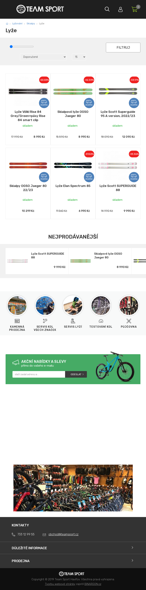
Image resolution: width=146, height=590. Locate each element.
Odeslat (76, 374)
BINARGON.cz (92, 584)
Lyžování (17, 23)
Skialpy (31, 23)
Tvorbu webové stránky (60, 584)
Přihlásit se (119, 8)
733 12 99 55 (26, 534)
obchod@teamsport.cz (63, 534)
